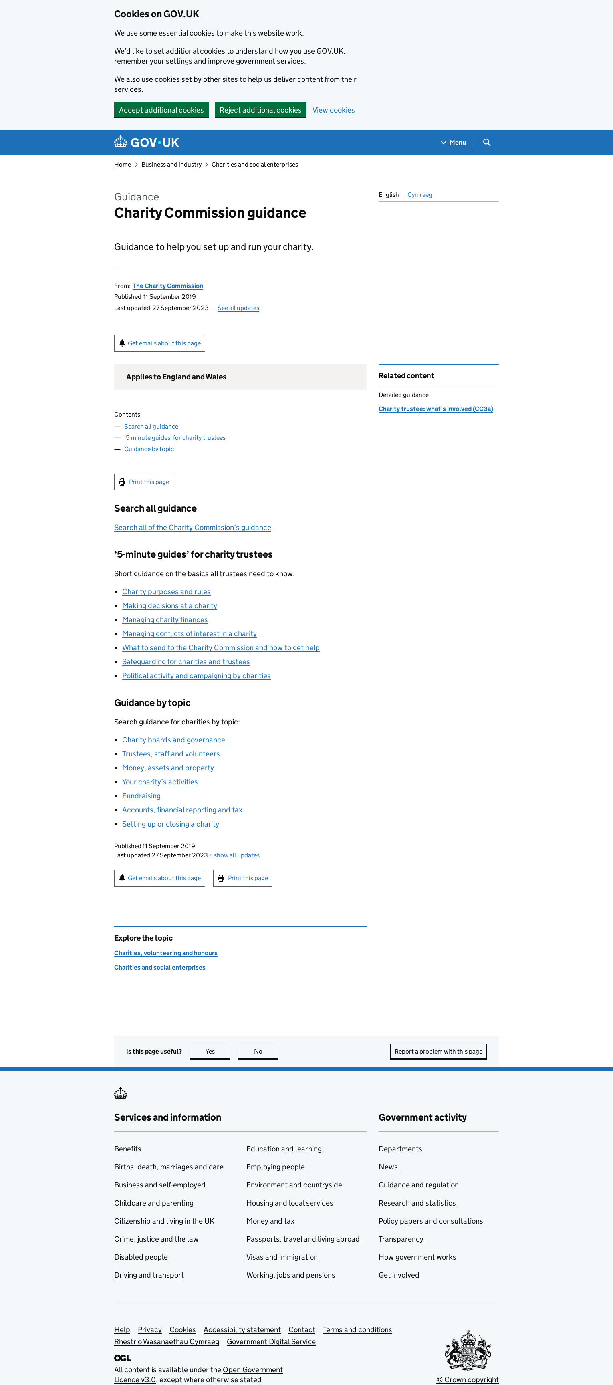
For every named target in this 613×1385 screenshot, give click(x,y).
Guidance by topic (149, 449)
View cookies (334, 110)
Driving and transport (149, 1275)
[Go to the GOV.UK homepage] (146, 142)
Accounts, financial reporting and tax (182, 809)
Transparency (401, 1239)
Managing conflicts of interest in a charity (189, 633)
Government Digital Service (271, 1341)
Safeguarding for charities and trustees (186, 661)
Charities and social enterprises (255, 164)
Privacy (150, 1329)
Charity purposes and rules (166, 591)
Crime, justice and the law (156, 1239)
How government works (417, 1257)
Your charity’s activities (160, 781)
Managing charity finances (165, 619)
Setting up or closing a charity (170, 824)
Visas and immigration (282, 1257)
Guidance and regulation (419, 1184)
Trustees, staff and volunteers (171, 753)
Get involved (399, 1275)
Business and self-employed (160, 1184)
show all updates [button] (234, 855)
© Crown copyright (467, 1379)
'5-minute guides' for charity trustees (175, 438)
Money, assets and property (168, 767)
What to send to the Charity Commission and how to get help (221, 647)
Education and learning (284, 1148)
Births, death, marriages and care (169, 1166)
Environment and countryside (294, 1184)
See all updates (238, 308)
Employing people (275, 1166)
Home (122, 164)
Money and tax (270, 1221)
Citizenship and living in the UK (164, 1221)
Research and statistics (417, 1203)
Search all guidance (151, 426)
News (388, 1166)
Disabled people (141, 1257)
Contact (301, 1329)
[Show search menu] (486, 142)
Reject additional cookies (261, 110)
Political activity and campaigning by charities (196, 675)
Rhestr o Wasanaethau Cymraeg (166, 1341)
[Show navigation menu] (453, 142)
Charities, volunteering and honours (166, 953)
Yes (218, 1051)
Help (122, 1329)
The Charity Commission (168, 286)
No (266, 1051)
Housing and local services (289, 1203)
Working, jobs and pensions (290, 1275)
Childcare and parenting (154, 1203)
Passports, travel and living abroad (303, 1239)
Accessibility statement (242, 1329)
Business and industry (171, 164)
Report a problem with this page (438, 1051)
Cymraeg (419, 194)
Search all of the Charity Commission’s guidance (192, 527)
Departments (400, 1148)
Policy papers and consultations (431, 1221)
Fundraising (141, 795)
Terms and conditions (357, 1329)
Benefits (127, 1148)
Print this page (149, 482)
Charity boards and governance (173, 739)
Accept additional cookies (161, 110)
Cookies (182, 1329)
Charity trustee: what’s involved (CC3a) (436, 409)
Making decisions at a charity (169, 605)
